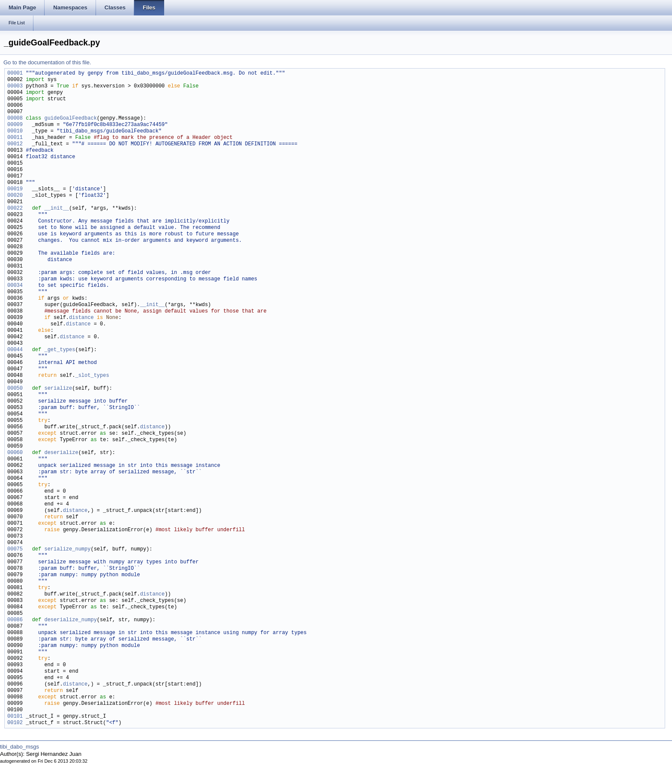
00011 (15, 137)
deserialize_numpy (70, 620)
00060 (15, 453)
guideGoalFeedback (70, 118)
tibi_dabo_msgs (19, 746)
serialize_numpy (67, 549)
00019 (15, 189)
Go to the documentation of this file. (47, 62)
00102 (15, 723)
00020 (15, 195)
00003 (15, 86)
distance (81, 318)
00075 (15, 549)
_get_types (59, 350)
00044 (15, 350)
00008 (15, 118)
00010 (15, 131)
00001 (15, 73)
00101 (15, 716)
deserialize (61, 453)
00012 (15, 144)
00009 (15, 125)
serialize (58, 388)
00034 (15, 285)
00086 (15, 620)
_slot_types (92, 375)
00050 (15, 388)
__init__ (56, 208)
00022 (15, 208)
